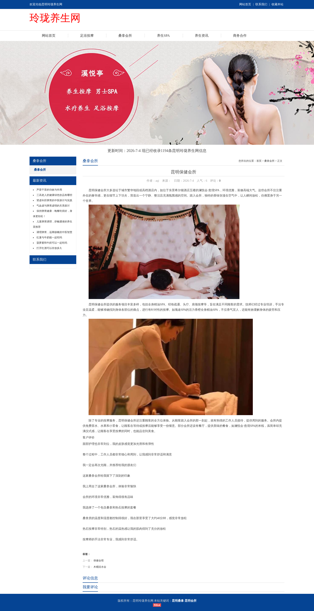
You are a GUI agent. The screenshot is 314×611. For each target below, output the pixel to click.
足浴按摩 (87, 35)
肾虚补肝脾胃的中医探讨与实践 (54, 200)
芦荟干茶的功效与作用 (49, 189)
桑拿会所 (125, 35)
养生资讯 (201, 35)
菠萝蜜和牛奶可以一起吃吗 (52, 242)
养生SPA (163, 35)
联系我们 (261, 4)
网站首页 (245, 4)
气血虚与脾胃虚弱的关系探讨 (53, 205)
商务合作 (240, 35)
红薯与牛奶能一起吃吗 (49, 237)
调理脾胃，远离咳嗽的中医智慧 (54, 232)
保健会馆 (98, 560)
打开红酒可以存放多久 (49, 248)
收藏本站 (277, 4)
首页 (259, 160)
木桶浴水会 (99, 566)
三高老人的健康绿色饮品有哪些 (54, 195)
